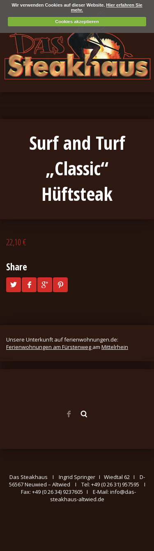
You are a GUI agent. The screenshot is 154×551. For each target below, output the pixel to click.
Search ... (84, 414)
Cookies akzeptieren (77, 21)
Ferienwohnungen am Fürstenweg (49, 347)
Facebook (68, 414)
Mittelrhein (114, 347)
